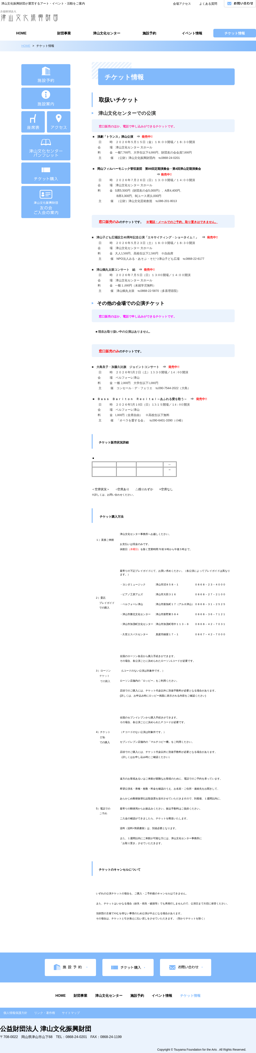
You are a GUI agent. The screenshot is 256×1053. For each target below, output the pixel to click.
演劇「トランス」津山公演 (115, 136)
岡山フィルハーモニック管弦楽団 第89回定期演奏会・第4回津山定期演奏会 (149, 168)
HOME (25, 45)
